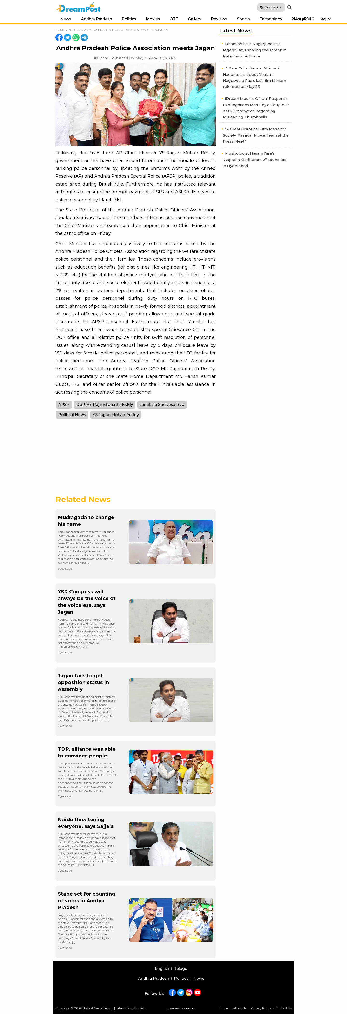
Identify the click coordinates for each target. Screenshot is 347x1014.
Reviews (219, 19)
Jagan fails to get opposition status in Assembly (83, 682)
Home (60, 30)
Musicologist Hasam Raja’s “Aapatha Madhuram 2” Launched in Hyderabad (255, 159)
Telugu (180, 969)
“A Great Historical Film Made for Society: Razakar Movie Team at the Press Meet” (256, 135)
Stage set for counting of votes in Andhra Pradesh (86, 900)
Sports (243, 19)
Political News (72, 414)
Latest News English (130, 1008)
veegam (190, 1008)
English (162, 969)
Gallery (194, 19)
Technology (271, 19)
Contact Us (283, 1008)
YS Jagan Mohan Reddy (116, 414)
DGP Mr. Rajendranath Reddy (104, 404)
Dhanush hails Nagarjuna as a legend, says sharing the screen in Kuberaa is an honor (255, 50)
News (65, 19)
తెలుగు (326, 19)
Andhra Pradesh (96, 19)
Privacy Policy (261, 1008)
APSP (63, 404)
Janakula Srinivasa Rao (162, 404)
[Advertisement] (135, 459)
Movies (153, 19)
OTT (174, 19)
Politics (129, 19)
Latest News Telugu (98, 1008)
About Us (239, 1008)
